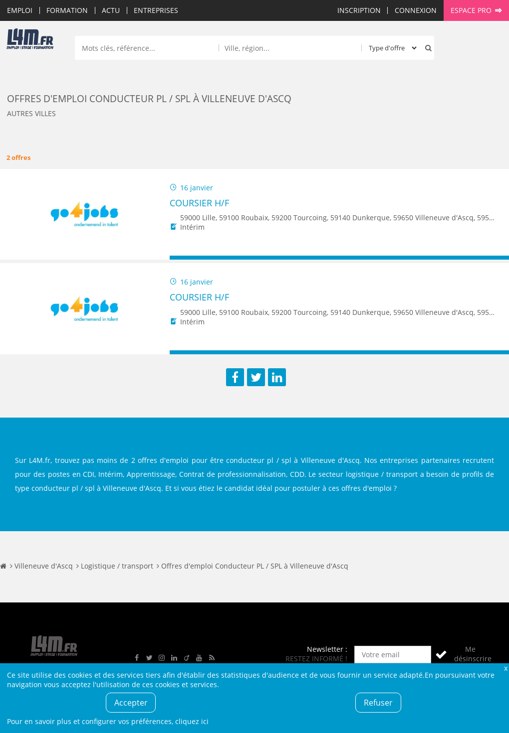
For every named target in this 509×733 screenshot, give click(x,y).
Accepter (131, 702)
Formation (67, 10)
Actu (111, 10)
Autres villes (31, 113)
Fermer (505, 668)
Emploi (19, 10)
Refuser (378, 702)
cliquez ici (192, 721)
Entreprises (156, 10)
